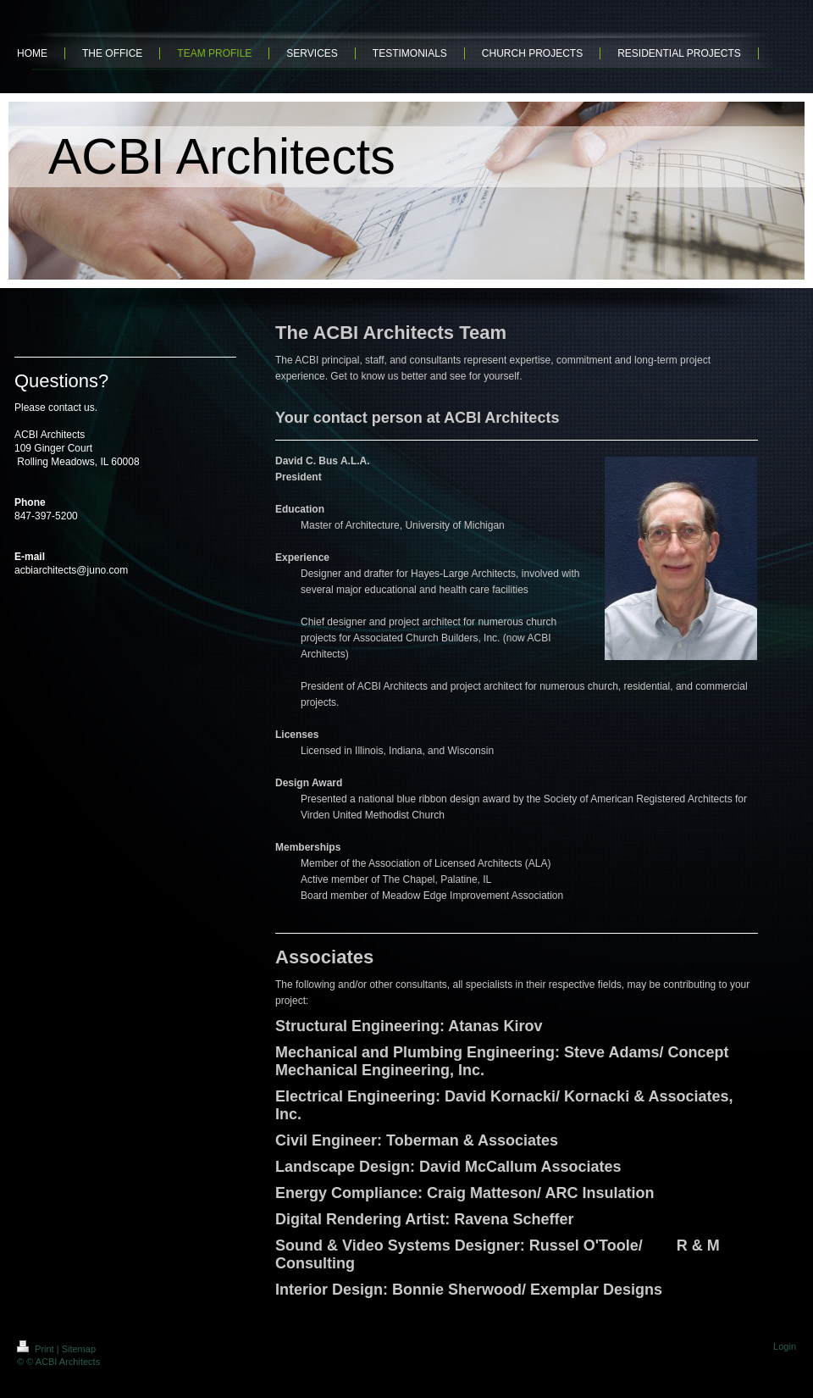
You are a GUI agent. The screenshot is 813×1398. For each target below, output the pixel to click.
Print (37, 1349)
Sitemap (79, 1349)
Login (784, 1346)
